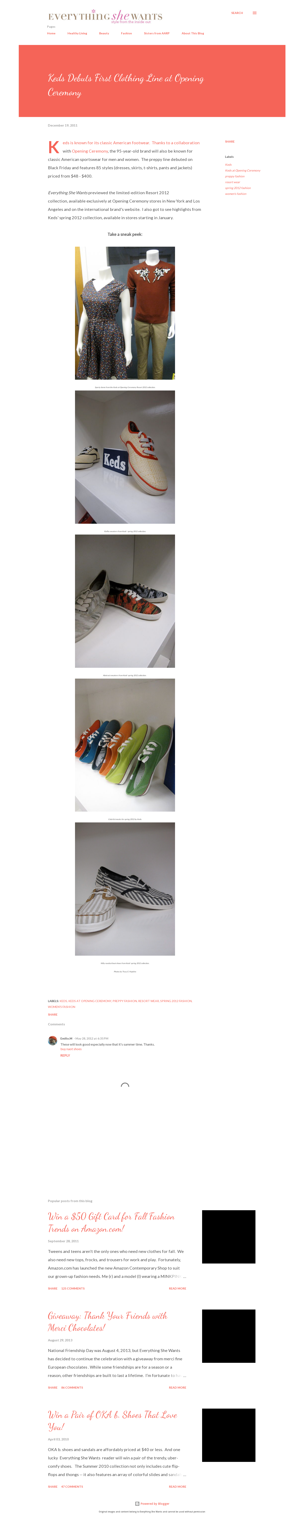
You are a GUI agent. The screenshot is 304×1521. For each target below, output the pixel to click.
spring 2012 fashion (238, 188)
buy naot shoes (71, 1049)
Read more (177, 1288)
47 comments (72, 1486)
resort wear (232, 182)
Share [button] (230, 141)
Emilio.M (66, 1038)
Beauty (104, 33)
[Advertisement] (118, 1147)
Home (51, 33)
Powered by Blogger (152, 1504)
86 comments (72, 1387)
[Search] (237, 13)
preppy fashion (234, 176)
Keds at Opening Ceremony (242, 170)
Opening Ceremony (90, 150)
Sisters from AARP (157, 33)
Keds (66, 142)
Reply (65, 1055)
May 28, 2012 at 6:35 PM (91, 1038)
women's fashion (235, 193)
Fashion (126, 33)
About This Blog (193, 33)
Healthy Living (77, 33)
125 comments (73, 1288)
